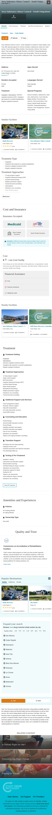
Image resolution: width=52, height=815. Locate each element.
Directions (4, 75)
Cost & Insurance (13, 26)
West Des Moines (12, 663)
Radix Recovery (8, 141)
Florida (19, 582)
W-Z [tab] (44, 631)
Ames (8, 677)
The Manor (34, 602)
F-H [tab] (20, 631)
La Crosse (9, 672)
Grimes (8, 686)
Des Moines (10, 636)
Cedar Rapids (11, 640)
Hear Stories (13, 797)
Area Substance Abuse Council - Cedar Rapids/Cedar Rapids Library (15, 326)
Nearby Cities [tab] (8, 631)
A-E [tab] (16, 631)
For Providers (38, 797)
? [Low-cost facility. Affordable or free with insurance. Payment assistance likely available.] (5, 260)
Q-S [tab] (36, 631)
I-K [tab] (24, 631)
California (12, 582)
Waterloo (9, 649)
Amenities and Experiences (35, 26)
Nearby (4, 582)
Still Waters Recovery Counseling (41, 326)
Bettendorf (9, 682)
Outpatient (4, 95)
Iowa (11, 627)
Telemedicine (12, 95)
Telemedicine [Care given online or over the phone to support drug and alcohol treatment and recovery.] (7, 361)
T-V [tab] (40, 631)
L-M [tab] (28, 631)
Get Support (26, 797)
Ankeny (8, 659)
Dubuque (9, 668)
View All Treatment (9, 485)
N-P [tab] (32, 631)
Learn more (7, 564)
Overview (3, 26)
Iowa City (9, 654)
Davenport (9, 645)
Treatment (23, 26)
